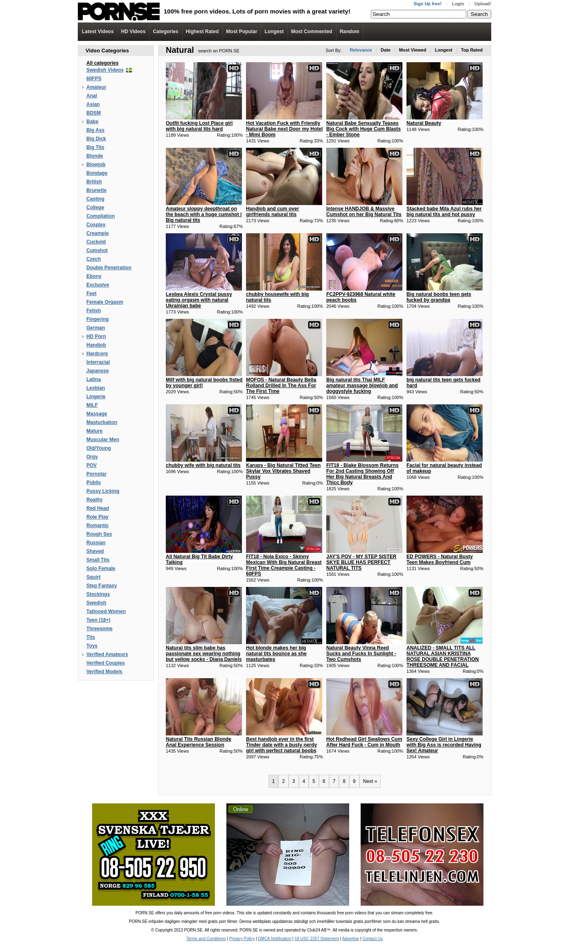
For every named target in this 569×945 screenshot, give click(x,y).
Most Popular (241, 31)
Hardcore (97, 353)
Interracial (98, 362)
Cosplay (96, 225)
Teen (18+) (98, 620)
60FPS (94, 78)
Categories (165, 31)
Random (349, 31)
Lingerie (96, 396)
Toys (91, 646)
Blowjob (96, 164)
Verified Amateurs (107, 654)
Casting (95, 199)
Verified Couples (105, 663)
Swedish (96, 603)
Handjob (96, 345)
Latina (93, 379)
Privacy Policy (242, 938)
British (94, 182)
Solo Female (100, 568)
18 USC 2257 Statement (317, 938)
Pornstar (96, 474)
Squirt (93, 577)
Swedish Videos (105, 70)
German (95, 328)
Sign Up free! (427, 3)
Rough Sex (99, 534)
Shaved (95, 551)
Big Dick (96, 139)
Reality (94, 500)
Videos (133, 31)
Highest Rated (202, 31)
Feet (91, 293)
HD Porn (96, 336)
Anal (91, 96)
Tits (90, 637)
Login (458, 3)
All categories (102, 63)
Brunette (96, 190)
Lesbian (95, 388)
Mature (94, 431)
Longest (274, 31)
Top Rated (472, 49)
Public (93, 482)
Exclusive (97, 285)
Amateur (96, 87)
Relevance (361, 49)
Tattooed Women (106, 611)
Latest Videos (98, 31)
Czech (93, 259)
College (95, 207)
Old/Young (98, 448)
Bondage (96, 173)
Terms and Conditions (206, 938)
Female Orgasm (104, 302)
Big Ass (95, 130)
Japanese (97, 371)
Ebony (94, 276)
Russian (96, 543)
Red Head (97, 508)
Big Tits (95, 147)
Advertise (350, 938)
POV (91, 465)
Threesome (99, 629)
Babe (92, 121)
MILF (92, 405)
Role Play (97, 517)
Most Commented (311, 31)
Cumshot (97, 250)
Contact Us (372, 938)
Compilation (100, 216)
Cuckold (96, 242)
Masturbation (101, 422)
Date (386, 49)
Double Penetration (108, 268)
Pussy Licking (103, 491)
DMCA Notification (274, 938)
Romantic (97, 525)
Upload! (482, 3)
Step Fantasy (101, 586)
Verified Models (104, 671)
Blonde (94, 156)
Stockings (98, 594)
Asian (93, 104)
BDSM (93, 113)
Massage (96, 414)
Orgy (92, 457)
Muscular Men (102, 439)
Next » (370, 781)
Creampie (97, 233)
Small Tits (97, 560)
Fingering (97, 319)
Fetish (93, 310)
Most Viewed (412, 49)
